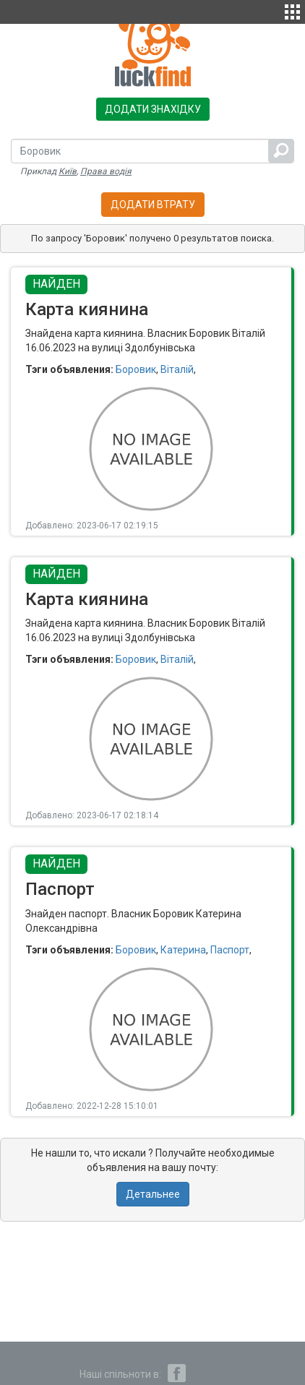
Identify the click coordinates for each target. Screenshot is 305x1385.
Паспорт (229, 950)
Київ (68, 171)
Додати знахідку (153, 109)
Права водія (106, 171)
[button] (292, 10)
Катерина (183, 950)
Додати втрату (153, 204)
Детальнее (153, 1194)
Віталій (177, 369)
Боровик (136, 369)
